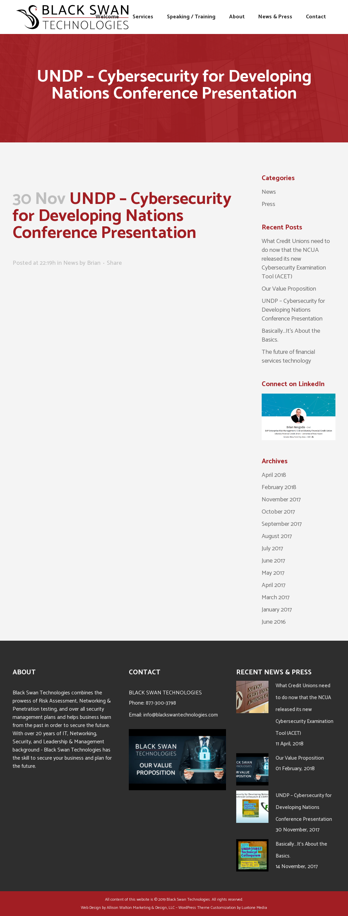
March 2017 (276, 597)
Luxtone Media (254, 907)
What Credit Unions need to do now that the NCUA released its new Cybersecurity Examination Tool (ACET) (296, 259)
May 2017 (273, 573)
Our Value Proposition (289, 289)
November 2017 (281, 500)
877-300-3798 (161, 703)
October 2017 (278, 512)
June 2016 (274, 622)
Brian (94, 263)
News (70, 263)
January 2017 (277, 610)
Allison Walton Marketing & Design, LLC (141, 907)
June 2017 (273, 561)
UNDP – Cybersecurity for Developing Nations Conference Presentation (293, 310)
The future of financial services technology (288, 356)
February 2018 (279, 487)
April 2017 (273, 585)
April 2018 (274, 475)
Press (268, 204)
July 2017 (272, 548)
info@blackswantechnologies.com (180, 715)
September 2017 (282, 524)
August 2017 (277, 536)
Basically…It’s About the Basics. (291, 335)
